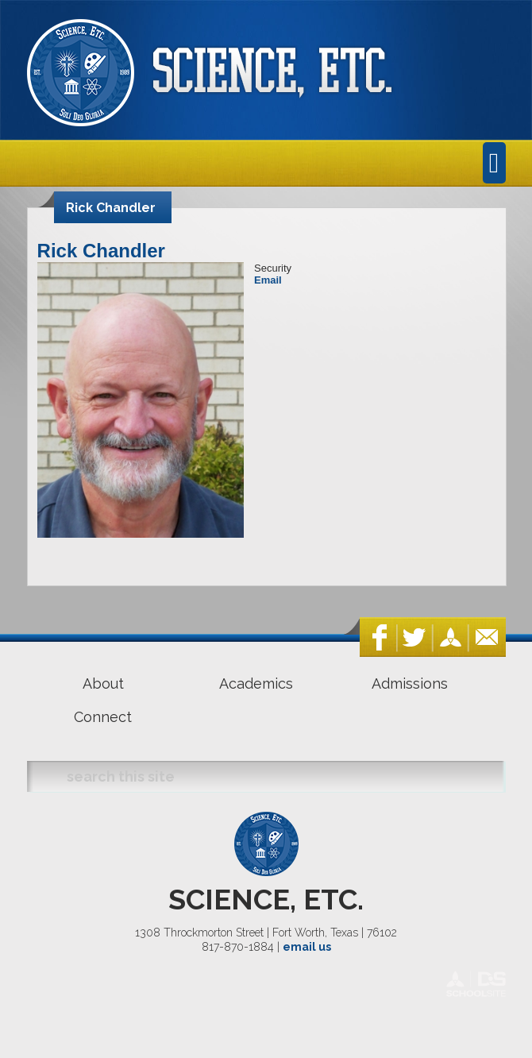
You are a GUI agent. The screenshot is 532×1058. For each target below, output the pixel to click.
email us (307, 946)
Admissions (410, 683)
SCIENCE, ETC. (266, 899)
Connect (103, 717)
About (103, 683)
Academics (256, 683)
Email (268, 280)
